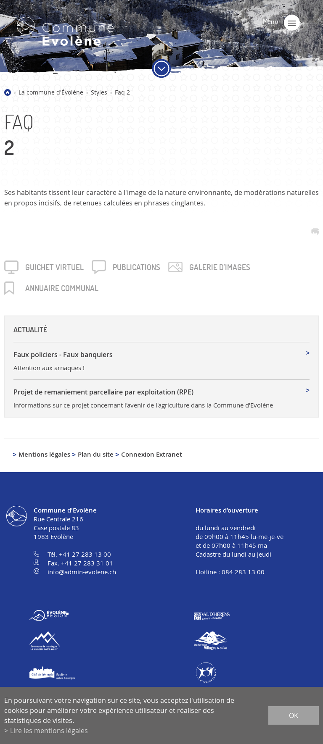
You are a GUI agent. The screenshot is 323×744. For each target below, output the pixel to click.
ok (293, 715)
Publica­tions (136, 267)
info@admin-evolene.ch (82, 572)
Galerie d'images (219, 267)
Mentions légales (44, 454)
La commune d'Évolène (51, 92)
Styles (99, 92)
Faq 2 (122, 92)
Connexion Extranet (151, 454)
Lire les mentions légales (49, 730)
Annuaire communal (61, 288)
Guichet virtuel (54, 267)
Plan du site (96, 454)
